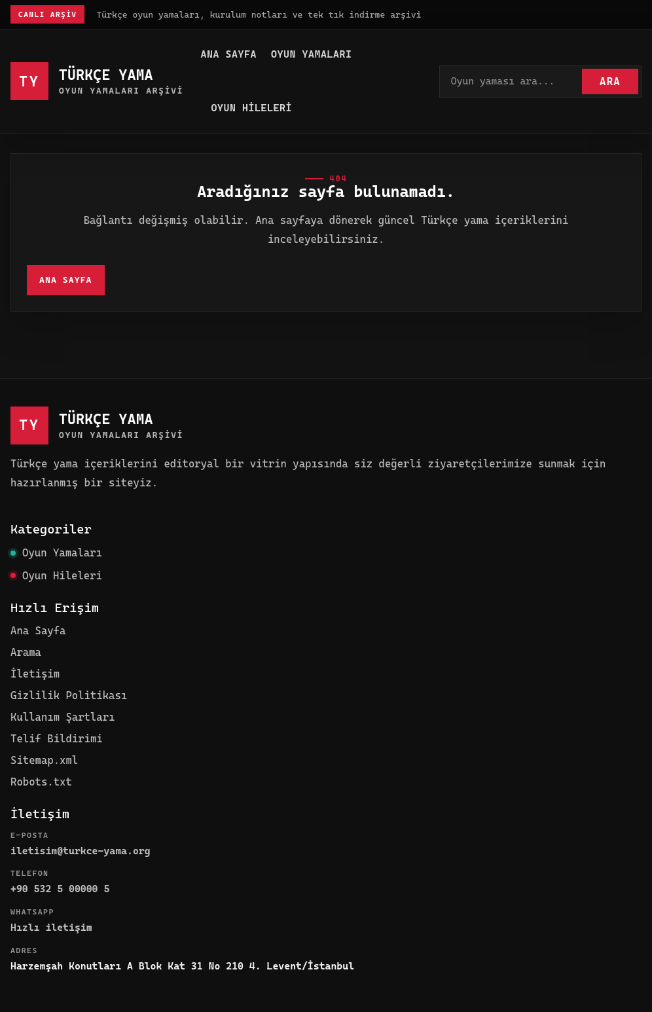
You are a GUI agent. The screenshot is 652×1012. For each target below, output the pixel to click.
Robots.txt (41, 782)
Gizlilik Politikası (68, 695)
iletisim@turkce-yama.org (80, 851)
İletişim (35, 674)
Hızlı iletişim (51, 927)
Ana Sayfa (228, 54)
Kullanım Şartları (62, 717)
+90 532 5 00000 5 (59, 889)
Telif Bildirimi (56, 738)
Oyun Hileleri (251, 108)
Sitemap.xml (44, 760)
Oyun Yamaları (311, 54)
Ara (610, 81)
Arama (25, 652)
